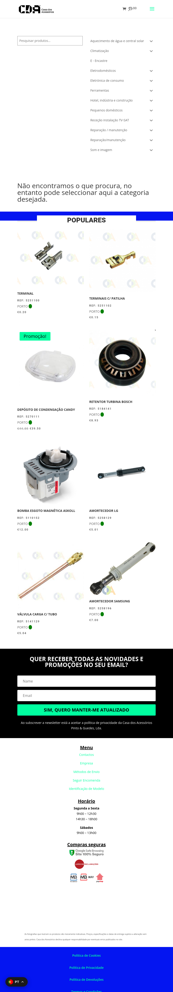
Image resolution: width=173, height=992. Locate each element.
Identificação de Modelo (86, 788)
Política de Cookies (86, 955)
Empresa (86, 763)
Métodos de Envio (86, 772)
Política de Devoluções (86, 979)
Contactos (86, 754)
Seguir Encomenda (86, 780)
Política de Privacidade (86, 967)
